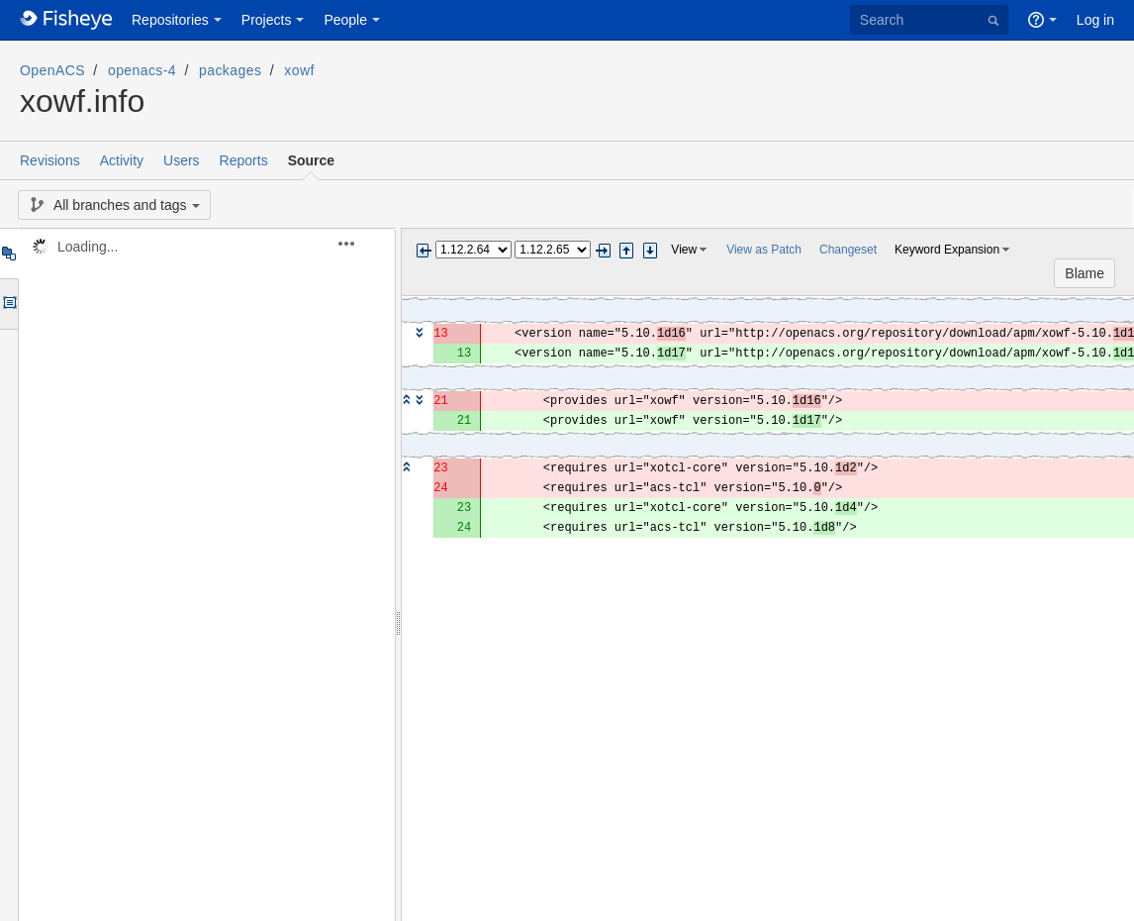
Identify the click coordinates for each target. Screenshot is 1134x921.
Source (311, 160)
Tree (8, 253)
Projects (266, 20)
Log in (1095, 20)
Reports (244, 160)
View (684, 249)
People (345, 20)
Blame (1084, 273)
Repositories (170, 20)
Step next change (650, 250)
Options (8, 304)
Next (602, 250)
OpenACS (52, 70)
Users (181, 160)
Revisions (50, 160)
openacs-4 (142, 70)
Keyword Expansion (947, 249)
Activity (121, 160)
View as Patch (764, 249)
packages (230, 70)
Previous (423, 250)
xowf (299, 70)
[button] (357, 244)
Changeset (848, 249)
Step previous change (626, 250)
